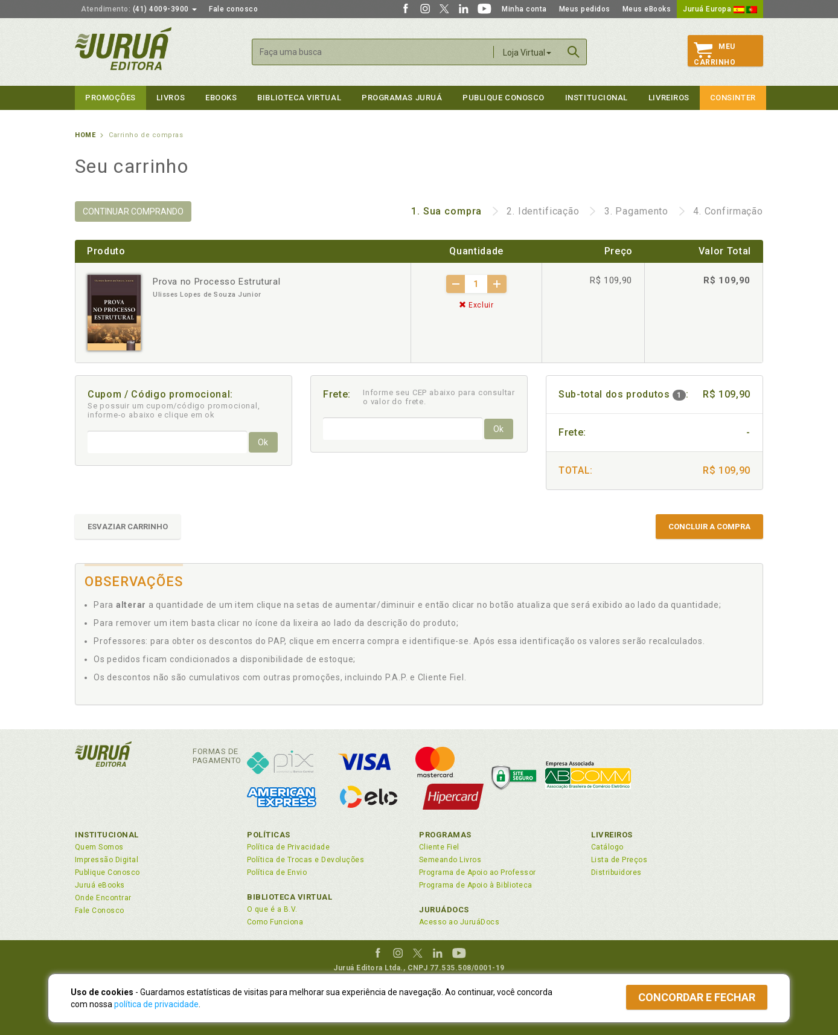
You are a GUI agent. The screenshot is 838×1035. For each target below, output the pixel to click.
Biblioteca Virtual (290, 896)
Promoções (110, 97)
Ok (263, 442)
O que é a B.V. (272, 909)
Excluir (476, 305)
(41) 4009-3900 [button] (139, 9)
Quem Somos (99, 847)
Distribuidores (616, 872)
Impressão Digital (106, 860)
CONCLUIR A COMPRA (709, 526)
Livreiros (668, 97)
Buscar (573, 52)
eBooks (221, 97)
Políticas (268, 834)
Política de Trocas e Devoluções (305, 860)
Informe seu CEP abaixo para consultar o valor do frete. (439, 397)
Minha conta (524, 9)
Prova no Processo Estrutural (216, 281)
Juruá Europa (720, 9)
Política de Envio (277, 872)
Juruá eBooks (100, 885)
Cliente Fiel (439, 847)
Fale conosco (233, 9)
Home (85, 135)
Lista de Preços (619, 860)
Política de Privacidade (288, 847)
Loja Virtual (527, 52)
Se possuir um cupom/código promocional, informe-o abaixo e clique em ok (174, 410)
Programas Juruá (402, 97)
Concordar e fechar (696, 997)
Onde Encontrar (103, 898)
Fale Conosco (99, 910)
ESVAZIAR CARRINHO (128, 526)
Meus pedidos (584, 9)
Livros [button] (170, 97)
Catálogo (607, 847)
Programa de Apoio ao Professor (477, 872)
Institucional (596, 97)
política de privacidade (156, 1004)
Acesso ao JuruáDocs (459, 922)
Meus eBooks (646, 9)
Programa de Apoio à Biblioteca (476, 885)
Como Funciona (275, 922)
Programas (445, 834)
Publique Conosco (503, 97)
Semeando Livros (450, 860)
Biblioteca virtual (299, 97)
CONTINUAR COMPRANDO (133, 211)
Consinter (733, 97)
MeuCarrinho (714, 54)
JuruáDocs (444, 909)
